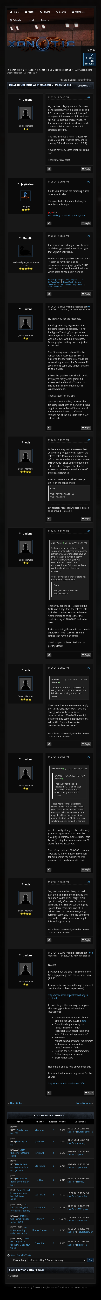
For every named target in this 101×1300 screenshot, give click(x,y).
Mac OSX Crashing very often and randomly (20, 1207)
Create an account (89, 59)
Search (61, 12)
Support (32, 70)
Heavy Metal (68, 282)
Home (14, 12)
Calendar (16, 20)
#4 (88, 307)
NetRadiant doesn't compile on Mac (19, 1181)
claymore (39, 1130)
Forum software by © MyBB (27, 1287)
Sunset (60, 284)
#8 (88, 757)
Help (31, 20)
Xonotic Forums (17, 70)
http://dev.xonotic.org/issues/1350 (66, 1083)
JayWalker (27, 184)
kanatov (40, 1219)
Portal (29, 12)
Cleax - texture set (55, 287)
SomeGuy (82, 1220)
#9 (88, 882)
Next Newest (83, 1103)
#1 (88, 97)
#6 (88, 531)
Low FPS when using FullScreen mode (18, 1230)
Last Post (72, 1131)
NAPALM (40, 1153)
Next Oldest (17, 1103)
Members (78, 12)
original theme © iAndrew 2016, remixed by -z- (65, 1287)
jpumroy (40, 1141)
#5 (88, 440)
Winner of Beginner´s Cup (72, 280)
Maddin (27, 238)
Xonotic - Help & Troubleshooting (55, 70)
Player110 (39, 1243)
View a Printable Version (21, 1255)
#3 (88, 236)
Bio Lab (78, 282)
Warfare (68, 284)
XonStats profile (54, 280)
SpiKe (80, 1154)
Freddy (80, 1181)
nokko (40, 1180)
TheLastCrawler (39, 1230)
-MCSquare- (40, 1207)
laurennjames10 (85, 1131)
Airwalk (80, 284)
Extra (43, 20)
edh (27, 442)
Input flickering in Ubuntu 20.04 (19, 1153)
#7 (88, 668)
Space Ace (40, 1166)
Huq (74, 284)
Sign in (91, 50)
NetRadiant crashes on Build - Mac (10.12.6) (19, 1167)
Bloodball (52, 284)
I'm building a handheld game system (66, 215)
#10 (91, 953)
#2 (88, 182)
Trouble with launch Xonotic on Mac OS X (19, 1219)
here (84, 1020)
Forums (44, 12)
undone (27, 99)
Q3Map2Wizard (54, 282)
